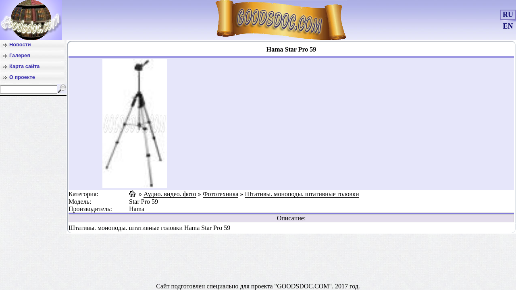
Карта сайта (24, 66)
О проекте (22, 77)
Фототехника (221, 194)
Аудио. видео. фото (170, 194)
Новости (20, 44)
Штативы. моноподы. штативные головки (302, 194)
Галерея (19, 55)
